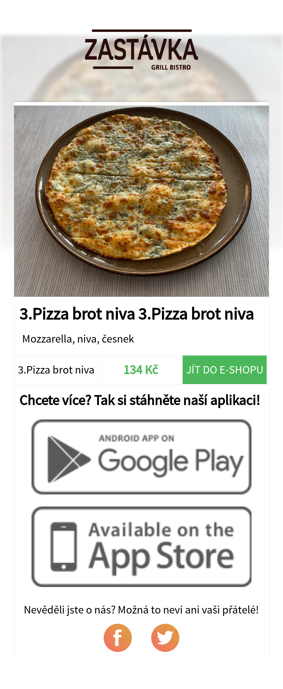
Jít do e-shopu (224, 369)
